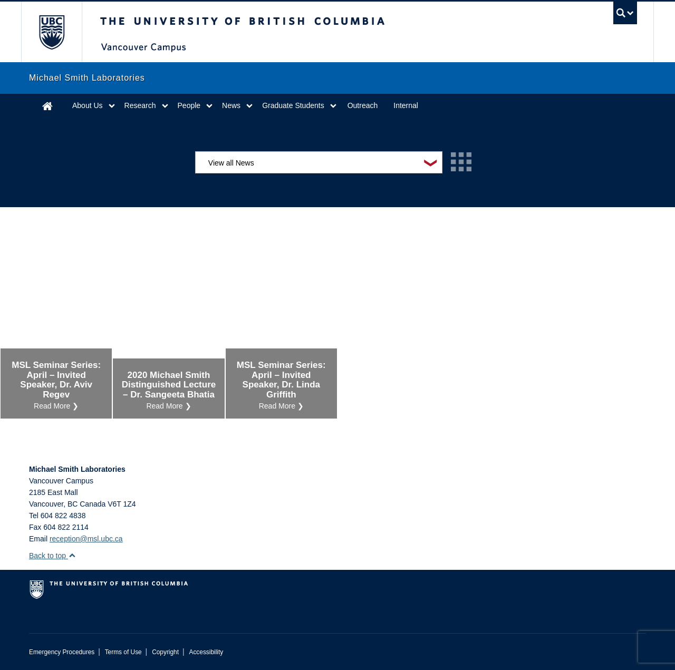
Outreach (363, 105)
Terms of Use (123, 652)
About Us (87, 105)
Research (140, 105)
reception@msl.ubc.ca (86, 539)
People (189, 105)
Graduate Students (293, 105)
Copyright (165, 652)
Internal (405, 105)
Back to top (52, 555)
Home (47, 106)
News (231, 105)
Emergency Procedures (61, 652)
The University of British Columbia (51, 32)
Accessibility (206, 652)
